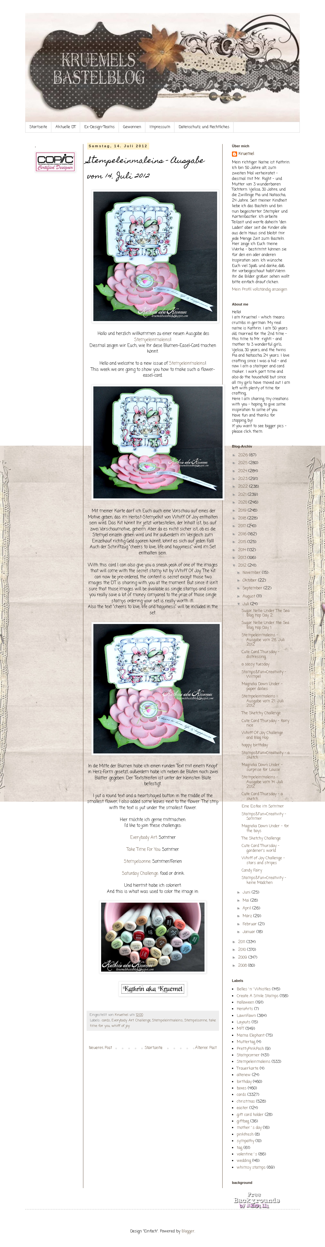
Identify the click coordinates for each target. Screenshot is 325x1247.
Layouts (243, 1022)
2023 (243, 479)
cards (106, 1020)
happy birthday (255, 745)
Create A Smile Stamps (257, 996)
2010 (242, 950)
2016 (243, 534)
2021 (243, 495)
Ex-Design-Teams (99, 127)
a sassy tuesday (255, 664)
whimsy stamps (251, 1168)
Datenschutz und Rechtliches (204, 127)
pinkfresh (245, 1135)
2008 (243, 966)
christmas (246, 1102)
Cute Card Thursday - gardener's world (260, 848)
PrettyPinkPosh (250, 1049)
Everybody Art (143, 837)
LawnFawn (246, 1016)
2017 (242, 526)
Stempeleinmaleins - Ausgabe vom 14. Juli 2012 (262, 782)
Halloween (245, 1003)
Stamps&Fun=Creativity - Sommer (264, 816)
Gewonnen (132, 127)
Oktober (250, 581)
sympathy (245, 1141)
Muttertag (246, 1042)
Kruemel (246, 154)
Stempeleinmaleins (152, 340)
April (247, 908)
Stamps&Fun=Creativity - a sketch (265, 755)
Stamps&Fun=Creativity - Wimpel (264, 674)
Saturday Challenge (140, 873)
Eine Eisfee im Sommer (263, 806)
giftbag (243, 1121)
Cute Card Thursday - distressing (260, 654)
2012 (243, 566)
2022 (243, 487)
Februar (250, 924)
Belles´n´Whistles (254, 989)
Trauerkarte (247, 1069)
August (250, 596)
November (252, 573)
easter (242, 1108)
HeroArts (245, 1009)
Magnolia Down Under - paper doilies (262, 686)
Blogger (188, 1231)
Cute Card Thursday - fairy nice (265, 723)
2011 (242, 942)
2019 (243, 511)
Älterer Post (206, 1048)
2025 (243, 463)
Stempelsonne (137, 861)
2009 (243, 958)
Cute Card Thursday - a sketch (262, 796)
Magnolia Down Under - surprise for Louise (262, 767)
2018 (242, 518)
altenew (244, 1075)
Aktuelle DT (66, 127)
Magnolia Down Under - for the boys (265, 828)
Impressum (160, 127)
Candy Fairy (252, 871)
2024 (243, 471)
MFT (240, 1029)
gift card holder (250, 1115)
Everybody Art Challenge (131, 1020)
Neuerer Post (100, 1048)
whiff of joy (120, 1026)
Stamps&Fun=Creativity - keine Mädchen (264, 880)
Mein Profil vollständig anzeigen (259, 290)
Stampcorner (248, 1055)
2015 (242, 542)
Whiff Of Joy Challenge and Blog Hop (262, 735)
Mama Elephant (251, 1036)
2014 (242, 550)
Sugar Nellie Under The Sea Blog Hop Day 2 (265, 613)
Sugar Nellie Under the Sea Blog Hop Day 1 (265, 625)
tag (239, 1148)
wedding (244, 1161)
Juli (246, 604)
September (253, 588)
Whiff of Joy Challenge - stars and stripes (263, 860)
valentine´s (247, 1154)
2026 (243, 455)
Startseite (38, 127)
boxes (241, 1088)
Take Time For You (143, 849)
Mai (246, 901)
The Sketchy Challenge (261, 713)
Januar (250, 932)
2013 (242, 558)
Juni (247, 893)
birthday (244, 1082)
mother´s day (249, 1128)
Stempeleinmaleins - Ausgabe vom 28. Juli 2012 (263, 640)
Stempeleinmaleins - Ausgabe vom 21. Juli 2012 (263, 701)
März (248, 916)
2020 (243, 503)
